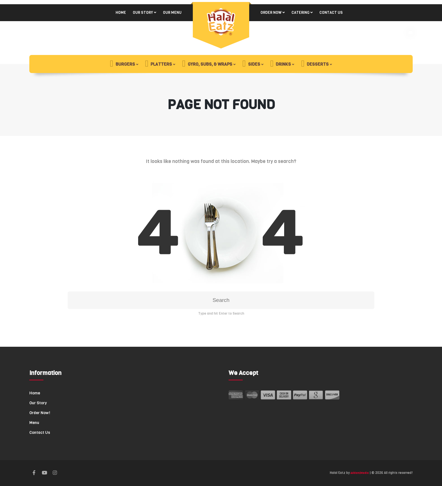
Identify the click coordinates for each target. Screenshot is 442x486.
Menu (34, 422)
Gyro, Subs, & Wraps (207, 64)
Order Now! (39, 413)
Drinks (280, 64)
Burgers (122, 64)
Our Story (143, 12)
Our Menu (172, 12)
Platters (158, 64)
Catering (300, 12)
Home (121, 12)
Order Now (271, 12)
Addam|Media (359, 473)
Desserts (315, 64)
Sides (251, 64)
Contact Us (331, 12)
